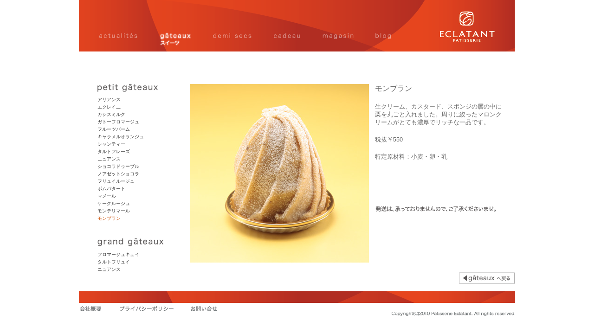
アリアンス (109, 99)
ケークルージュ (113, 203)
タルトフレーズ (113, 151)
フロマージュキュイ (118, 254)
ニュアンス (109, 158)
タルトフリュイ (113, 261)
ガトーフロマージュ (118, 121)
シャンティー (111, 144)
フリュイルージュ (116, 181)
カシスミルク (111, 114)
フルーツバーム (113, 129)
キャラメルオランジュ (120, 136)
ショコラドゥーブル (118, 166)
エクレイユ (109, 106)
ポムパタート (111, 188)
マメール (106, 196)
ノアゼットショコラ (118, 173)
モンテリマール (113, 210)
